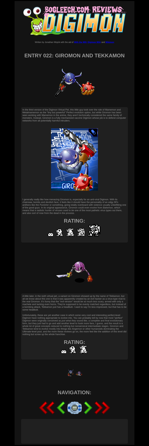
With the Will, (80, 42)
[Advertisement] (69, 428)
